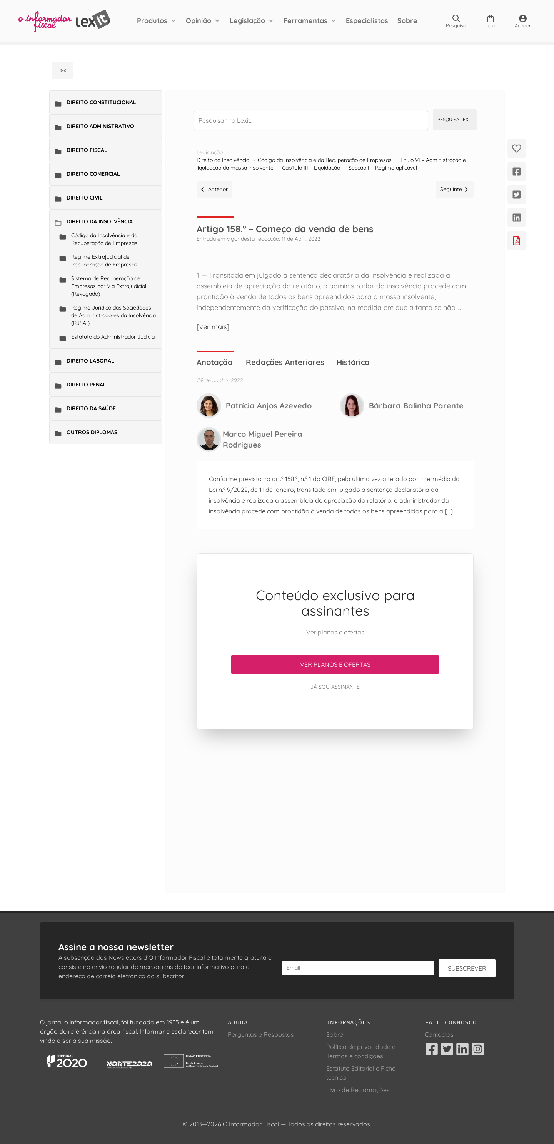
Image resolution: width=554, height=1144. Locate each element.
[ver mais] (213, 326)
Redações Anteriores (285, 362)
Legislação (247, 20)
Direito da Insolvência (100, 221)
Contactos (439, 1034)
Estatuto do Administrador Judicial (113, 336)
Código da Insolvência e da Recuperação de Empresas (104, 239)
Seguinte (454, 189)
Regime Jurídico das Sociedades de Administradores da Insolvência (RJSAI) (113, 315)
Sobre (407, 20)
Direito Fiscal (87, 150)
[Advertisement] (335, 802)
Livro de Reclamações (358, 1090)
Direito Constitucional (101, 102)
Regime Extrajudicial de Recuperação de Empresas (104, 260)
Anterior (214, 189)
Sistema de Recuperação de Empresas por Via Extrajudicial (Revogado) (108, 286)
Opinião (198, 20)
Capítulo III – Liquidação (311, 167)
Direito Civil (85, 197)
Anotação (214, 362)
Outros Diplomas (92, 432)
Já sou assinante (335, 686)
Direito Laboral (90, 360)
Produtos (152, 20)
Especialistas (367, 20)
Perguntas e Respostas (261, 1034)
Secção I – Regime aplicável (383, 167)
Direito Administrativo (100, 126)
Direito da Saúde (91, 408)
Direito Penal (86, 384)
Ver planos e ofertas (335, 664)
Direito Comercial (93, 173)
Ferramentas (305, 20)
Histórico (353, 362)
